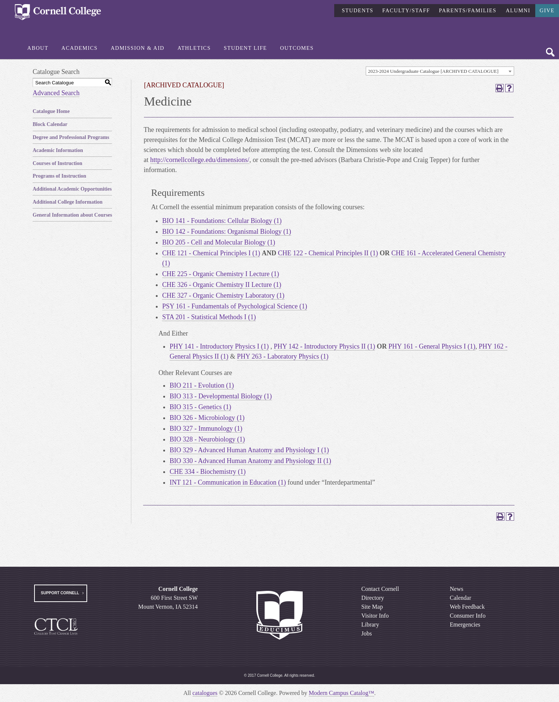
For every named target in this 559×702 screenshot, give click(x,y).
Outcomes (297, 48)
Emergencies (465, 624)
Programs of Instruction (59, 176)
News (456, 589)
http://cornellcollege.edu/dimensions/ (199, 160)
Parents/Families (467, 10)
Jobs (366, 633)
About (38, 48)
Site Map (372, 607)
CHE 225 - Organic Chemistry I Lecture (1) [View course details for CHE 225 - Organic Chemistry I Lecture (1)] (220, 274)
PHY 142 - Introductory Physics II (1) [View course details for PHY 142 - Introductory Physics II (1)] (324, 346)
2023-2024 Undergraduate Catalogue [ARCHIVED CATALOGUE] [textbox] (433, 71)
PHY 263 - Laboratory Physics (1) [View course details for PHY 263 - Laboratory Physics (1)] (283, 356)
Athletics (194, 48)
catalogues (205, 693)
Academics (80, 48)
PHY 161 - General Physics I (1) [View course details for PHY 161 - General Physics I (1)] (431, 346)
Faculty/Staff (406, 10)
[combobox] (440, 71)
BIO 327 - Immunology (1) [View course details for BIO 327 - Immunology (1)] (206, 428)
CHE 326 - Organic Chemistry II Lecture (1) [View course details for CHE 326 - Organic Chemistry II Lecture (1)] (221, 284)
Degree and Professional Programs (71, 137)
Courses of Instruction (57, 163)
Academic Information (58, 150)
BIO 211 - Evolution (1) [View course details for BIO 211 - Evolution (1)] (202, 385)
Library (370, 624)
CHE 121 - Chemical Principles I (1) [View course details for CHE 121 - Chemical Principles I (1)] (211, 253)
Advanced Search (56, 93)
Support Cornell (60, 593)
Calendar (460, 598)
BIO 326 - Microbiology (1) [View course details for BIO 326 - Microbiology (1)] (207, 417)
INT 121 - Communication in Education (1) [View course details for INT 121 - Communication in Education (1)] (228, 482)
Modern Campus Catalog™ (341, 693)
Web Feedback (467, 607)
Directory (372, 598)
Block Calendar (50, 124)
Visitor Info (375, 615)
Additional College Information (67, 202)
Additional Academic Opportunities (72, 189)
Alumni (518, 10)
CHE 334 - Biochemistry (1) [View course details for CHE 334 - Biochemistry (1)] (208, 471)
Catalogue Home (51, 111)
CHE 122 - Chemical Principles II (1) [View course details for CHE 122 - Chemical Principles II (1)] (328, 253)
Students (357, 10)
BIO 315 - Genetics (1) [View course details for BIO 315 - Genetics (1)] (200, 407)
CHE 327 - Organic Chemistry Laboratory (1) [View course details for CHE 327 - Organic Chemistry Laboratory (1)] (223, 295)
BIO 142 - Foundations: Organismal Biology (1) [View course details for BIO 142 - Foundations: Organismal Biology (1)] (226, 231)
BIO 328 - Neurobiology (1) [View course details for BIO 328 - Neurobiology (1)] (207, 439)
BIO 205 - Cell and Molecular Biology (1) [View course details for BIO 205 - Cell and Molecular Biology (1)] (218, 242)
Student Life (245, 48)
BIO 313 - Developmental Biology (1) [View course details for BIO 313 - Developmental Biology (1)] (221, 396)
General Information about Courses (72, 215)
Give (547, 10)
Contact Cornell (380, 589)
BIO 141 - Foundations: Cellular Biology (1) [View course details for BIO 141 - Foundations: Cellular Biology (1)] (222, 220)
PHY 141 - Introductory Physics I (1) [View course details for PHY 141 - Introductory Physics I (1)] (219, 346)
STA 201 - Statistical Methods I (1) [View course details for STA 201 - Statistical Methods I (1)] (209, 317)
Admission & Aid (137, 48)
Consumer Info (467, 615)
